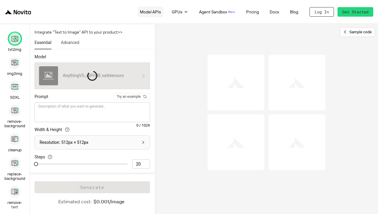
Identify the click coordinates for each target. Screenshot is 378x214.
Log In (322, 12)
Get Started (355, 12)
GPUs (180, 12)
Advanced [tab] (70, 42)
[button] (92, 142)
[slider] (36, 164)
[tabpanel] (92, 109)
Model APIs (150, 12)
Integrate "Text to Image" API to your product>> (78, 32)
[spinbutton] (141, 164)
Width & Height (52, 130)
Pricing (252, 12)
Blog (294, 12)
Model (40, 57)
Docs (274, 12)
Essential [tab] (43, 42)
